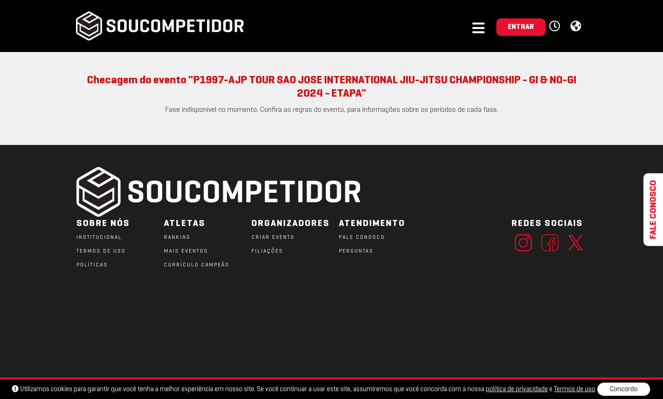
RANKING (177, 237)
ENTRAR (521, 27)
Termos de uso (574, 389)
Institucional (99, 237)
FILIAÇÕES (267, 251)
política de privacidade (517, 389)
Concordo (624, 389)
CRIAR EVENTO (273, 237)
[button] (556, 27)
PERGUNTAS (356, 251)
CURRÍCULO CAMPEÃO (196, 265)
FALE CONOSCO (362, 237)
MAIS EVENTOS (186, 251)
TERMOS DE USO (101, 251)
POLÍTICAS (92, 265)
